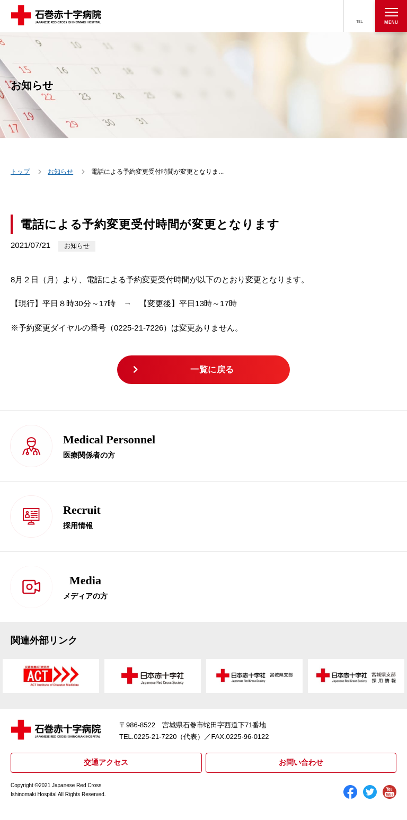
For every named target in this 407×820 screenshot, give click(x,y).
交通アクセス (106, 762)
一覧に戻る (212, 369)
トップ (20, 171)
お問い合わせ (301, 762)
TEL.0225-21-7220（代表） (161, 737)
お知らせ (60, 171)
